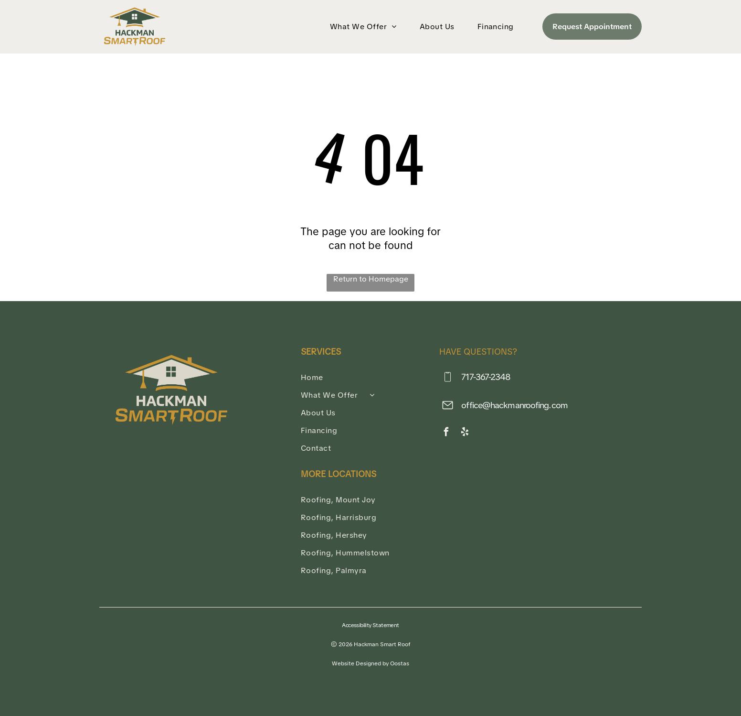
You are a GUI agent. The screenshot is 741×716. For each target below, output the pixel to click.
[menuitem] (365, 26)
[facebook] (446, 433)
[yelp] (465, 433)
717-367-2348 (485, 376)
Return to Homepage (370, 279)
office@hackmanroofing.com (514, 405)
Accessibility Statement (370, 625)
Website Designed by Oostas (370, 663)
